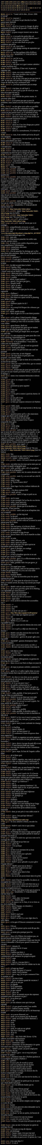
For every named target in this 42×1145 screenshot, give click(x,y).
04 (8, 8)
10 (22, 8)
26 (17, 10)
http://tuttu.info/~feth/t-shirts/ (20, 209)
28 (22, 10)
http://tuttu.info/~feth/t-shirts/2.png (22, 450)
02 (4, 8)
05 (11, 8)
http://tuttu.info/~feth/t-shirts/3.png (13, 446)
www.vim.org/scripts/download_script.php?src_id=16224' (21, 233)
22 (8, 10)
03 (6, 8)
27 (20, 10)
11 (24, 8)
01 (2, 8)
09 (20, 8)
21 (6, 10)
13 (28, 8)
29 (24, 10)
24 (13, 10)
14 (31, 8)
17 (37, 8)
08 (17, 8)
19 (2, 10)
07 (15, 8)
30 (26, 10)
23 (11, 10)
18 (40, 8)
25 (15, 10)
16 (35, 8)
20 (4, 10)
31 (29, 10)
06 (13, 8)
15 (33, 8)
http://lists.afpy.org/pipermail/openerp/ (24, 613)
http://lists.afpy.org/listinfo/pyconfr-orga (15, 820)
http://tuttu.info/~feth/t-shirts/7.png (13, 221)
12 (26, 8)
